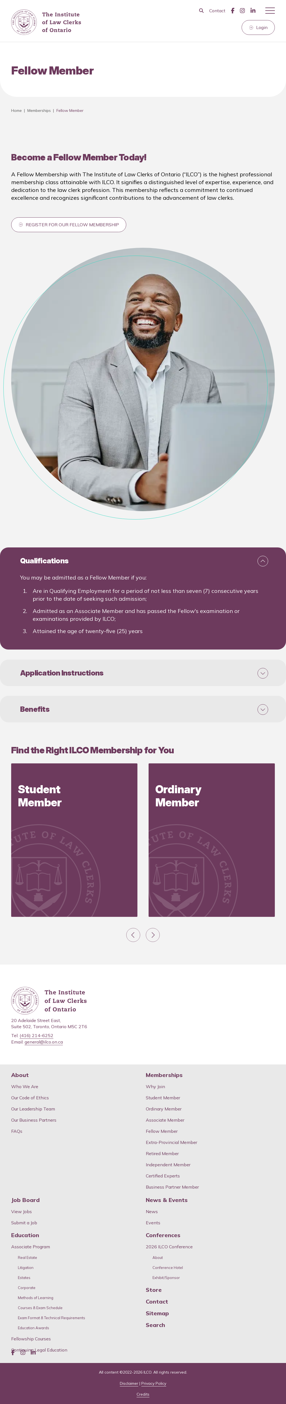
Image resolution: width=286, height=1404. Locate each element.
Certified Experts (163, 1176)
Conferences (163, 1235)
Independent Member (168, 1164)
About (20, 1075)
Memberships (39, 110)
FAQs (16, 1131)
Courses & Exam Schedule (40, 1308)
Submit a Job (24, 1222)
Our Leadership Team (33, 1109)
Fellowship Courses (31, 1338)
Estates (24, 1278)
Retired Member (162, 1153)
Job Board (25, 1200)
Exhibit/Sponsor (166, 1278)
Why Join (155, 1086)
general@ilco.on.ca (44, 1042)
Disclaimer (129, 1383)
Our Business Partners (33, 1120)
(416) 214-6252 (36, 1035)
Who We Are (24, 1086)
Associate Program (30, 1246)
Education (25, 1235)
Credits (143, 1394)
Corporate (26, 1288)
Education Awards (33, 1328)
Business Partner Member (172, 1187)
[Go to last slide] (133, 935)
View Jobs (21, 1211)
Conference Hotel (167, 1268)
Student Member (163, 1097)
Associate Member (165, 1120)
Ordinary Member (164, 1109)
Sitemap (157, 1313)
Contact (217, 10)
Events (153, 1222)
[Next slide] (153, 935)
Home (16, 110)
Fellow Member (162, 1131)
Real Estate (27, 1257)
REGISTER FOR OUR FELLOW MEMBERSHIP (72, 224)
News (152, 1211)
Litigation (26, 1268)
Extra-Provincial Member (171, 1142)
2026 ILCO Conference (169, 1246)
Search (155, 1325)
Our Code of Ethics (30, 1097)
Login (262, 27)
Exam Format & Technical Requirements (51, 1318)
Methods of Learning (35, 1298)
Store (154, 1290)
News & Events (167, 1200)
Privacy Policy (153, 1383)
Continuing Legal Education (39, 1350)
